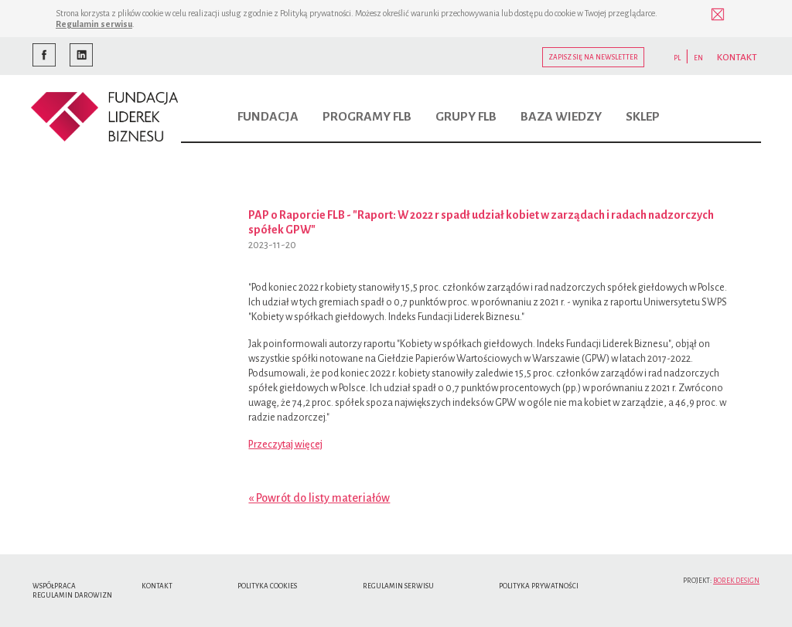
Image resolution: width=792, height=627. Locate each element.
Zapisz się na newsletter (593, 57)
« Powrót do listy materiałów (319, 498)
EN (698, 58)
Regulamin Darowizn (72, 595)
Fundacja (268, 117)
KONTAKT (737, 58)
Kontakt (157, 586)
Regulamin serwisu (94, 24)
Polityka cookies (267, 586)
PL (677, 58)
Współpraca (54, 586)
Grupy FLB (466, 117)
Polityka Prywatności (539, 586)
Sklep (643, 117)
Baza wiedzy (561, 117)
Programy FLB (367, 117)
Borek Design (736, 580)
